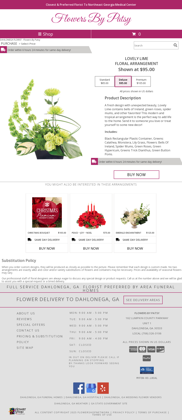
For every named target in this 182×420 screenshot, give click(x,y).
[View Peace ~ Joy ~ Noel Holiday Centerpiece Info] (91, 212)
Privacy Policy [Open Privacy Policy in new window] (124, 412)
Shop (45, 34)
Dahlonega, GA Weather (71, 403)
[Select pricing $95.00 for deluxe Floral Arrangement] (123, 81)
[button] (147, 370)
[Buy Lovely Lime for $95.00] (136, 174)
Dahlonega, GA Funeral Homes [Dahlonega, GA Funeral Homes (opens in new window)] (41, 397)
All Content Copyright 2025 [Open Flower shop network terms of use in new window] (56, 412)
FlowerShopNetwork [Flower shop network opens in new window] (93, 412)
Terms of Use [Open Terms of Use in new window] (102, 414)
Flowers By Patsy (91, 19)
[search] (175, 45)
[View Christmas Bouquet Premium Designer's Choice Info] (47, 212)
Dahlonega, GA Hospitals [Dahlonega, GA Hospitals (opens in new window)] (83, 397)
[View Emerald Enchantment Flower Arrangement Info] (135, 212)
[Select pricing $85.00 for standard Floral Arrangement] (104, 81)
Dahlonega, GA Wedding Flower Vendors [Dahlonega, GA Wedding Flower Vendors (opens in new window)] (133, 397)
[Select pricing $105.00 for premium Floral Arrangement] (141, 81)
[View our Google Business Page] (91, 392)
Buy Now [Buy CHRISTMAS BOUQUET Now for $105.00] (47, 248)
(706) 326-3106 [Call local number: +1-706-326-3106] (151, 333)
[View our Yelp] (103, 392)
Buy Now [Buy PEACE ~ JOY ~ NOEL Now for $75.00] (91, 248)
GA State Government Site (109, 403)
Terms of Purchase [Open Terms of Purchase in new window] (152, 412)
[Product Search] (153, 45)
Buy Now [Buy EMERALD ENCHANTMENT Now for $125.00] (135, 248)
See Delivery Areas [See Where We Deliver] (143, 300)
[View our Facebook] (79, 392)
